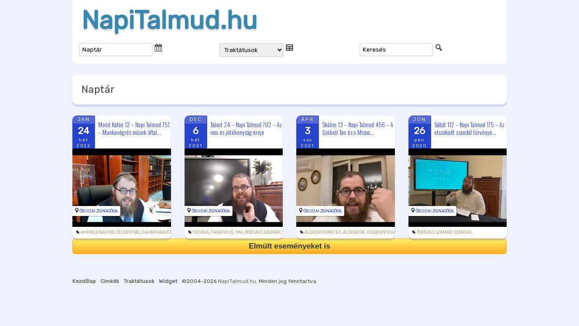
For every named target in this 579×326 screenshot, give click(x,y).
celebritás (128, 232)
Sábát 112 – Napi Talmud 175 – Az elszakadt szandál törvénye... (469, 128)
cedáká (201, 232)
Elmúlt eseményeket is (289, 246)
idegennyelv (380, 232)
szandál (463, 232)
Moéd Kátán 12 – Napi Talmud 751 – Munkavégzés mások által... (134, 128)
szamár (272, 232)
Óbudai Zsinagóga (99, 211)
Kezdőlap (84, 281)
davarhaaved (157, 232)
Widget (168, 281)
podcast (253, 232)
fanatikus (222, 232)
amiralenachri (97, 232)
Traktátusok (138, 281)
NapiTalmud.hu (169, 20)
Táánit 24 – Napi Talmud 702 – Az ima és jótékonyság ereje (246, 128)
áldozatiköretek (322, 232)
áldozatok (354, 232)
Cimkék (109, 281)
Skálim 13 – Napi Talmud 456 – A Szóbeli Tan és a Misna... (357, 128)
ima (239, 232)
